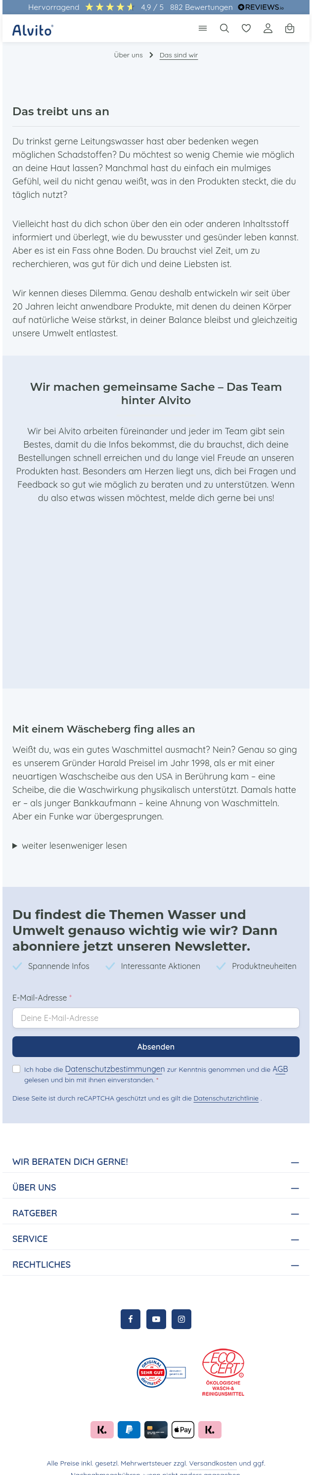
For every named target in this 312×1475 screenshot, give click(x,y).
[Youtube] (156, 1306)
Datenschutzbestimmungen (112, 1055)
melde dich (147, 484)
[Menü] (203, 28)
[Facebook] (130, 1306)
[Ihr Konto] (268, 28)
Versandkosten (178, 1450)
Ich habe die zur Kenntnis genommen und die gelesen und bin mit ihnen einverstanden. (152, 1060)
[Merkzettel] (246, 28)
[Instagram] (181, 1306)
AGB (271, 1055)
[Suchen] (224, 28)
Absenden (156, 1033)
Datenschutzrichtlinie (223, 1084)
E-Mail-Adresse (42, 984)
